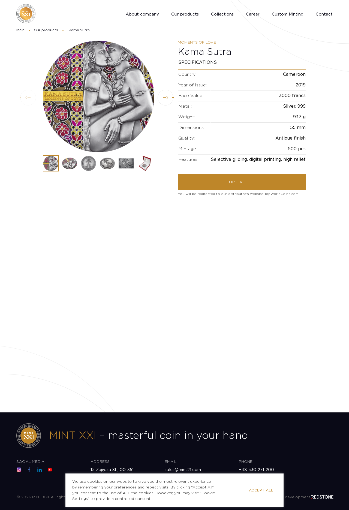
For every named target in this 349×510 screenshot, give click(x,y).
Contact (324, 14)
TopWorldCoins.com (281, 193)
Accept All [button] (261, 490)
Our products (185, 14)
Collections (222, 14)
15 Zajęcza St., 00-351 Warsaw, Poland (112, 473)
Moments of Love (197, 42)
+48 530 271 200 (256, 470)
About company (142, 14)
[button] (165, 97)
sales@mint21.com (183, 470)
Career (253, 14)
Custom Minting (287, 14)
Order (236, 182)
